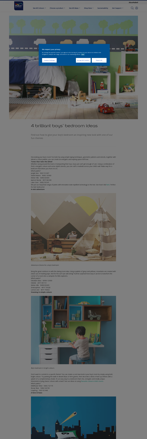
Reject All (99, 60)
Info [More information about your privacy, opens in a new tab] (82, 54)
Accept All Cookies (83, 60)
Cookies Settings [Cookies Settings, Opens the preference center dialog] (49, 60)
